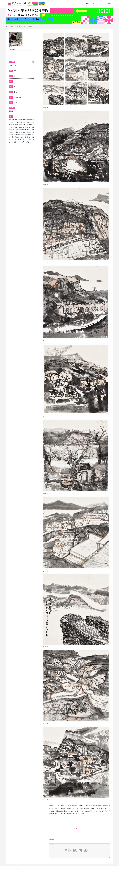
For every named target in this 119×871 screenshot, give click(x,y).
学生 (94, 4)
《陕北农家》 (30, 26)
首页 (87, 4)
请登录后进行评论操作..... (79, 850)
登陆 (109, 4)
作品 (102, 4)
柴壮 (24, 26)
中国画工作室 (18, 26)
